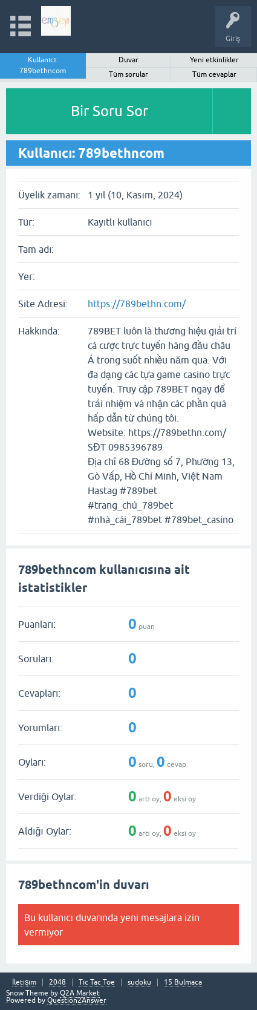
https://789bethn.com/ (137, 303)
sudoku (139, 982)
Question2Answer (76, 1000)
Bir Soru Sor (109, 111)
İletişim (24, 982)
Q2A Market (80, 993)
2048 (57, 982)
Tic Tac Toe (97, 982)
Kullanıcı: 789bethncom (42, 65)
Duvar (128, 60)
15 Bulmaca (183, 982)
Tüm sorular (128, 74)
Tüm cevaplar (214, 74)
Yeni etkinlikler (214, 60)
